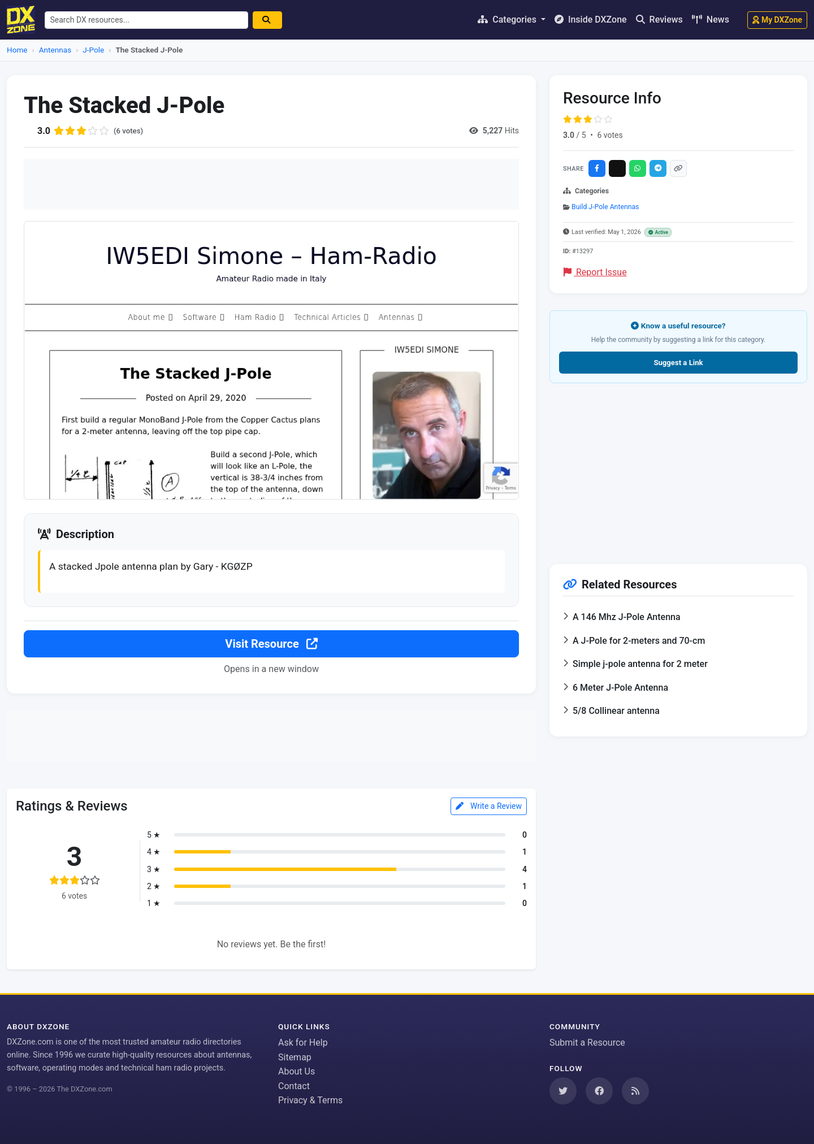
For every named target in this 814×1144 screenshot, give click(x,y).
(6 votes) (129, 130)
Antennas (55, 49)
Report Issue (595, 272)
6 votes (609, 135)
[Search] (271, 20)
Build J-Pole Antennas (605, 207)
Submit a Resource (587, 1042)
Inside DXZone (591, 19)
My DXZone (777, 19)
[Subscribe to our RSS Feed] (635, 1090)
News (710, 19)
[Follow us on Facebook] (599, 1090)
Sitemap (294, 1057)
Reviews (659, 19)
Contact (294, 1086)
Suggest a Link (678, 362)
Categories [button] (508, 19)
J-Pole (93, 49)
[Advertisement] (271, 184)
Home (17, 49)
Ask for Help (303, 1042)
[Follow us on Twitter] (563, 1090)
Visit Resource (271, 645)
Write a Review (489, 806)
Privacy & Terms (310, 1100)
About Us (296, 1071)
